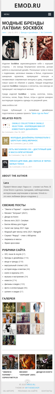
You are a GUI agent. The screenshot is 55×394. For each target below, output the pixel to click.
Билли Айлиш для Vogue (16, 224)
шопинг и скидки (12, 292)
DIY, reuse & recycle (13, 254)
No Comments (46, 32)
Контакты (47, 391)
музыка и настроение (14, 277)
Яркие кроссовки (12, 243)
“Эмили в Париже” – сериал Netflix (20, 209)
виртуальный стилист (14, 265)
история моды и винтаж (15, 269)
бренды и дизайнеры (29, 32)
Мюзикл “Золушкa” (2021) (16, 213)
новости (8, 280)
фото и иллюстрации (14, 288)
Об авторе (8, 391)
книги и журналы (12, 273)
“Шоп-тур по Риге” (40, 113)
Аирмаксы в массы (13, 239)
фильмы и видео (12, 284)
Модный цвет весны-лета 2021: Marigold (23, 232)
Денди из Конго (11, 217)
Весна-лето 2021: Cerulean (16, 220)
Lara (4, 32)
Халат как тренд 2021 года (17, 228)
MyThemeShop (32, 388)
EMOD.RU (27, 5)
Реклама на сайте (28, 391)
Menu (6, 14)
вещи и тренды (11, 262)
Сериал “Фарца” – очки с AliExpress (20, 235)
